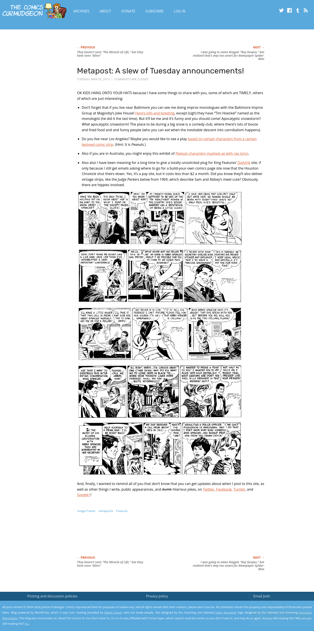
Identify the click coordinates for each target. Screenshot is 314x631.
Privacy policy (157, 596)
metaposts (106, 511)
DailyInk (243, 162)
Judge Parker (86, 511)
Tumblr (239, 489)
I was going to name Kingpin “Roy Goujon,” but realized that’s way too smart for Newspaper (228, 55)
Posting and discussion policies (52, 596)
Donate (128, 11)
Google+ (83, 494)
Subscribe (154, 11)
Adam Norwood (225, 612)
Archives (81, 11)
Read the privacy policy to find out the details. (275, 604)
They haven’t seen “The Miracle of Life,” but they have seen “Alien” (110, 54)
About (105, 11)
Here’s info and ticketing (154, 113)
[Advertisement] (156, 539)
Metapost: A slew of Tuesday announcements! (160, 70)
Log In (179, 11)
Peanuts (122, 511)
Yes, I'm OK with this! (277, 614)
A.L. (27, 624)
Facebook (224, 489)
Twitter (208, 489)
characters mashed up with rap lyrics (212, 153)
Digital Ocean (113, 612)
